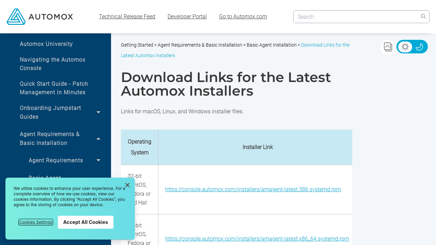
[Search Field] (361, 16)
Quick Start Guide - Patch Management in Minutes (54, 88)
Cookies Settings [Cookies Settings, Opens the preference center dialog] (35, 222)
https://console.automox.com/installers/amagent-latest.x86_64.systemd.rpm (257, 238)
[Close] (127, 185)
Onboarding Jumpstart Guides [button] (62, 112)
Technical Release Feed (127, 16)
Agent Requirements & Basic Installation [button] (62, 139)
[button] (423, 16)
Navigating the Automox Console (52, 64)
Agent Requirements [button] (66, 160)
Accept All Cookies (85, 222)
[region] (70, 209)
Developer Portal (187, 16)
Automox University (46, 44)
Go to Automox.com (243, 16)
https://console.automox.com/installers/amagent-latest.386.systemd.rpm (253, 189)
